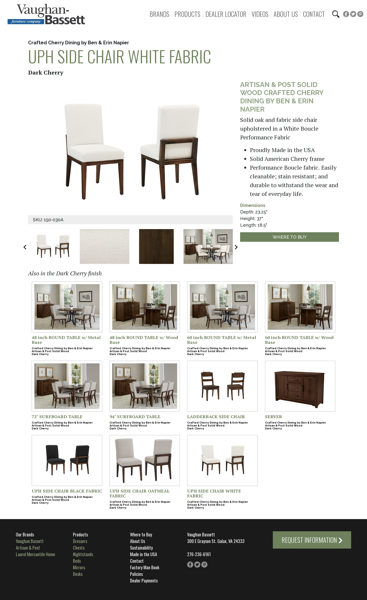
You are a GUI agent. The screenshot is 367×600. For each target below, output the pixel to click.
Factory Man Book (144, 567)
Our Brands (25, 534)
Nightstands (83, 554)
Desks (77, 574)
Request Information (312, 540)
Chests (78, 547)
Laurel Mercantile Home (35, 554)
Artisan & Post (28, 547)
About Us (286, 14)
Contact (314, 14)
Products (187, 14)
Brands (159, 14)
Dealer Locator (225, 14)
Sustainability (141, 547)
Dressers (80, 541)
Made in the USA (143, 554)
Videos (260, 14)
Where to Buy (290, 237)
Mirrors (79, 567)
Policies (136, 574)
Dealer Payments (144, 580)
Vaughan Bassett (30, 541)
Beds (77, 561)
